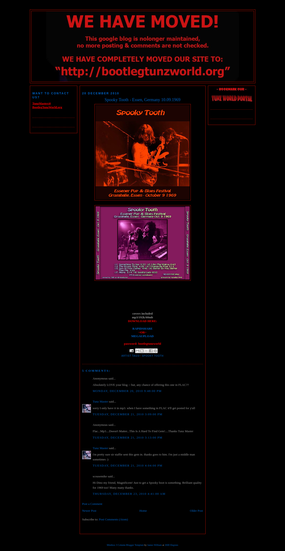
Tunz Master (100, 401)
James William (154, 545)
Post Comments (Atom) (113, 519)
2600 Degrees (171, 545)
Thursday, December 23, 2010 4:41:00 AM (129, 493)
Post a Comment (92, 504)
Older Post (196, 510)
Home (143, 510)
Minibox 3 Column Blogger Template (125, 545)
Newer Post (89, 510)
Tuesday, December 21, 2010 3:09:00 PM (128, 414)
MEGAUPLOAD (142, 336)
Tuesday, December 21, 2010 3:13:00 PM (128, 437)
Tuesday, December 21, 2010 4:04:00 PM (128, 465)
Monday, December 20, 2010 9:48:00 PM (127, 391)
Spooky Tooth (153, 356)
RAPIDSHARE (143, 328)
